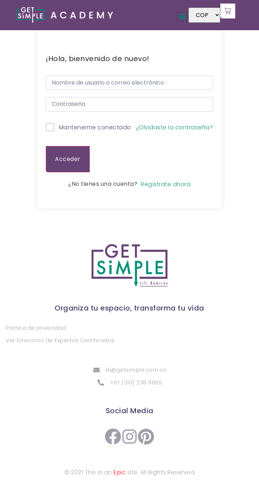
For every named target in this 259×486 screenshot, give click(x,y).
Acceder (68, 159)
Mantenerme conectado (95, 127)
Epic (120, 472)
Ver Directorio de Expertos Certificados (60, 340)
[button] (182, 16)
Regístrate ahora (166, 184)
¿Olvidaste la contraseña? (174, 127)
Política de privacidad (36, 327)
